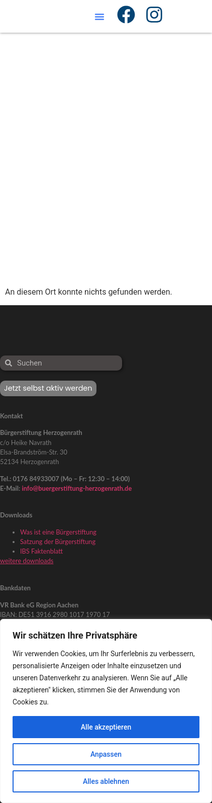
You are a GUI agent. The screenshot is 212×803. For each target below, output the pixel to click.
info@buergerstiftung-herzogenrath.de (77, 488)
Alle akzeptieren (106, 727)
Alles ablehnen (106, 781)
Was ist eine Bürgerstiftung (58, 532)
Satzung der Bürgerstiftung (57, 542)
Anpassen (106, 754)
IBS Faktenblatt (41, 551)
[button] (99, 16)
